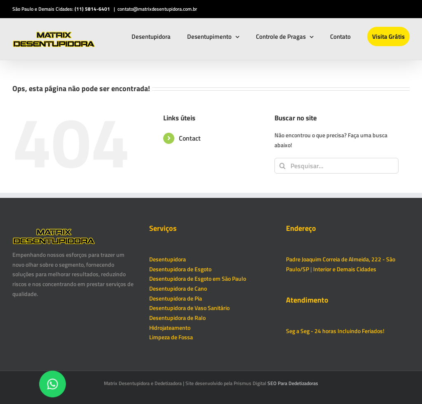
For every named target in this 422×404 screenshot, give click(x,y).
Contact (190, 138)
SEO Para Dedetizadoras (292, 383)
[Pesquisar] (282, 166)
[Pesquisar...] (336, 166)
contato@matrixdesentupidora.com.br (157, 9)
